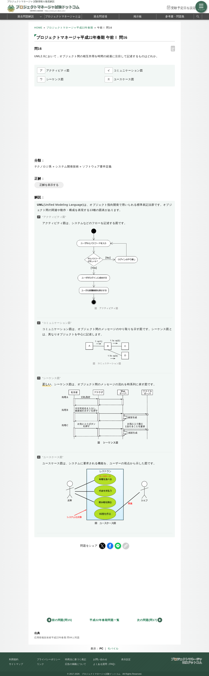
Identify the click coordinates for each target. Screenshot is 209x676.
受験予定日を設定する (186, 8)
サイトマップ (16, 664)
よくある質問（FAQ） (105, 664)
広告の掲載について (75, 664)
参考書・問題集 (174, 16)
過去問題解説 (25, 16)
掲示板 (137, 16)
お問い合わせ (100, 659)
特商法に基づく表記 (75, 659)
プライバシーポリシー (48, 659)
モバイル (113, 648)
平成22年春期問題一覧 (104, 620)
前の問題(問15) (62, 620)
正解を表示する (49, 184)
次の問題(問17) (147, 620)
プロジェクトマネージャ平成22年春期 (69, 27)
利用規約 (13, 659)
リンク (40, 664)
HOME (38, 27)
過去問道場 (100, 16)
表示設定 (126, 659)
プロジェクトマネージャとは (63, 16)
